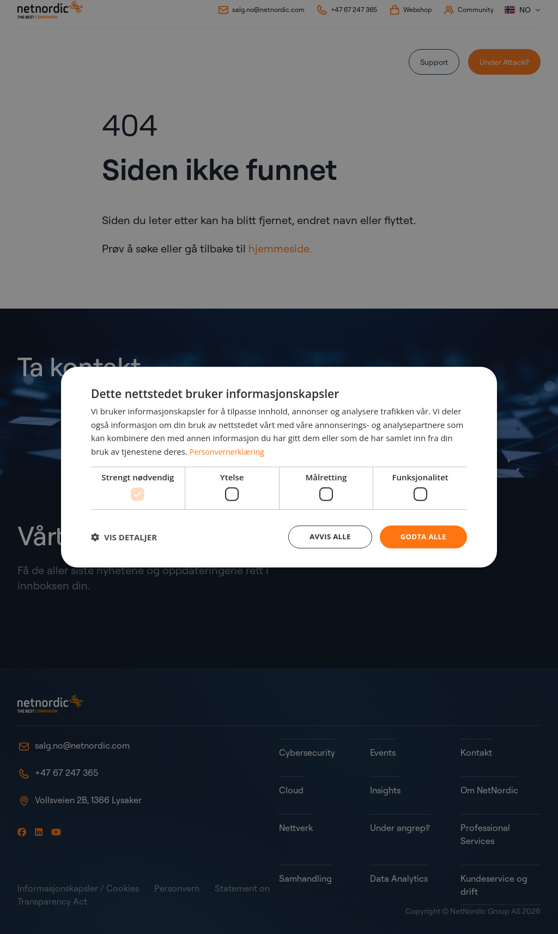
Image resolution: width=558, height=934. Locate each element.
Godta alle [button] (421, 537)
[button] (124, 537)
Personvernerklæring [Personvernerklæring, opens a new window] (230, 450)
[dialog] (279, 467)
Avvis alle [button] (325, 537)
